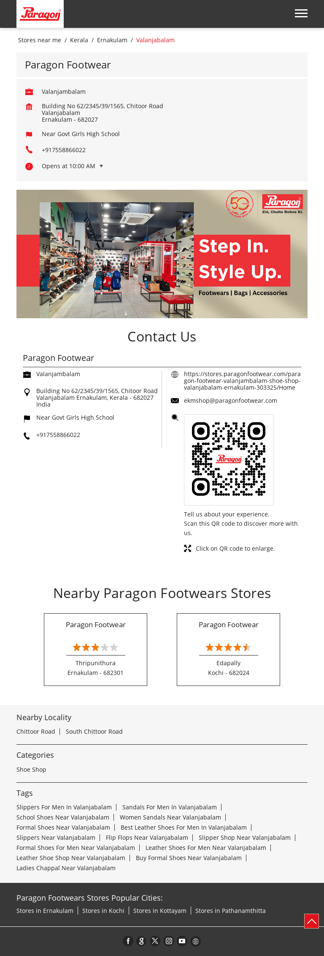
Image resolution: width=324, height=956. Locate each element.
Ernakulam (112, 40)
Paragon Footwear (96, 624)
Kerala (79, 40)
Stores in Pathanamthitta (230, 911)
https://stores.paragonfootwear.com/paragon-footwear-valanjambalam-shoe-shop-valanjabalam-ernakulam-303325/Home (242, 380)
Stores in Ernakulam (44, 911)
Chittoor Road (35, 731)
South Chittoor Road (94, 731)
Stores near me (39, 40)
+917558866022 (64, 150)
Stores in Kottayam (159, 911)
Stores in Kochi (103, 911)
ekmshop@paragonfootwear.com (230, 400)
